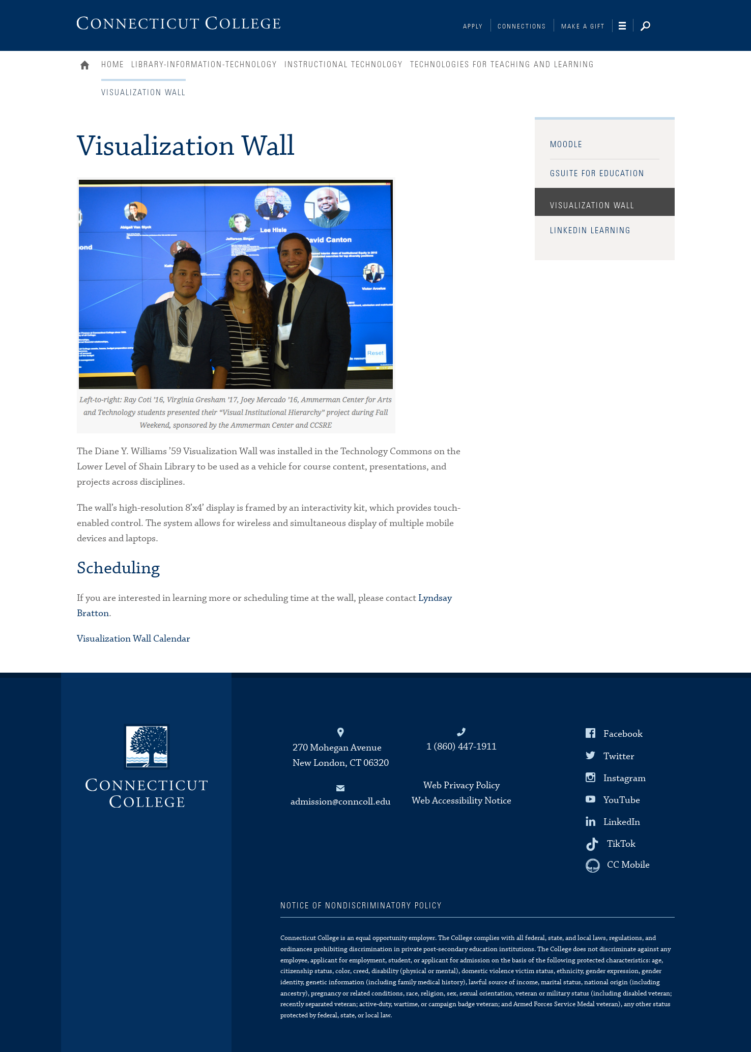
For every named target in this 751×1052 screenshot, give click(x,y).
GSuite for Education (597, 174)
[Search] (653, 27)
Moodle (566, 145)
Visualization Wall (592, 206)
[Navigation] (626, 26)
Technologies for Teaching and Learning (502, 65)
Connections (522, 26)
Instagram (624, 777)
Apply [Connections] (473, 26)
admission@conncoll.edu (341, 801)
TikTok (621, 844)
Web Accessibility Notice (461, 800)
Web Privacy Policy (461, 785)
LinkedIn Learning (590, 231)
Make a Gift (583, 26)
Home (87, 66)
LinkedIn (621, 822)
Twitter (618, 756)
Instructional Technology (343, 65)
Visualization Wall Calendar (133, 638)
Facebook (623, 734)
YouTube (621, 800)
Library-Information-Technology (204, 65)
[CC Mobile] (618, 865)
